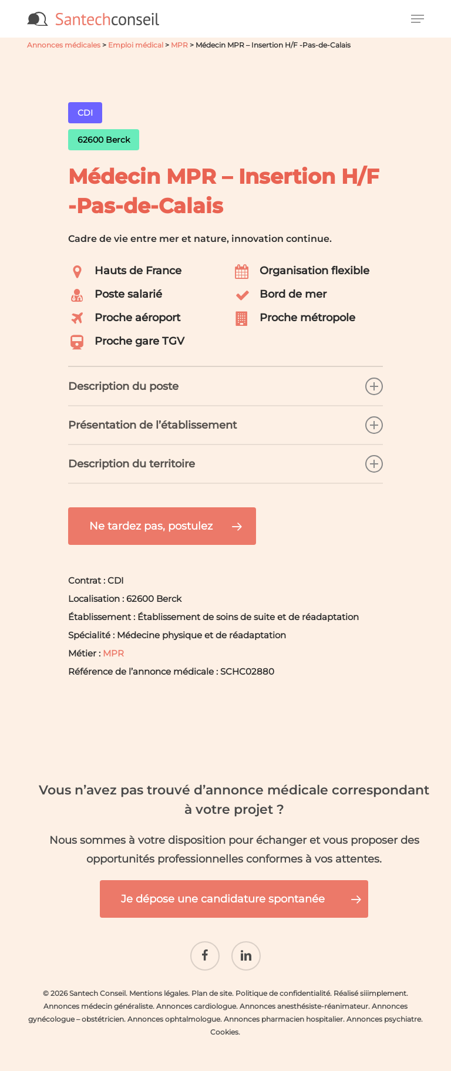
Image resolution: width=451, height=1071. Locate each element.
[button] (417, 19)
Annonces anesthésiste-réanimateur (304, 997)
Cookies (224, 1023)
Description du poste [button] (225, 386)
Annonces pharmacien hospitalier (283, 1010)
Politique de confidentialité (282, 984)
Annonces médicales (63, 45)
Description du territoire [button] (225, 464)
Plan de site (211, 984)
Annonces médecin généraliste (98, 997)
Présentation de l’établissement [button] (225, 425)
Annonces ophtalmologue (173, 1010)
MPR (179, 45)
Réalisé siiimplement (370, 984)
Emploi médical (135, 45)
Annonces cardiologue (196, 997)
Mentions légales (158, 984)
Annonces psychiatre (383, 1010)
